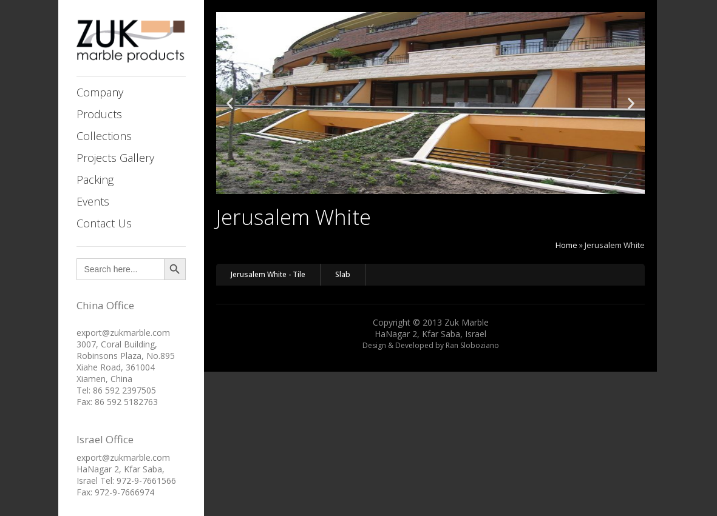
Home (566, 245)
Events (92, 201)
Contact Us (104, 223)
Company (99, 92)
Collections (104, 136)
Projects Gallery (115, 157)
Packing (95, 179)
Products (99, 114)
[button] (229, 103)
